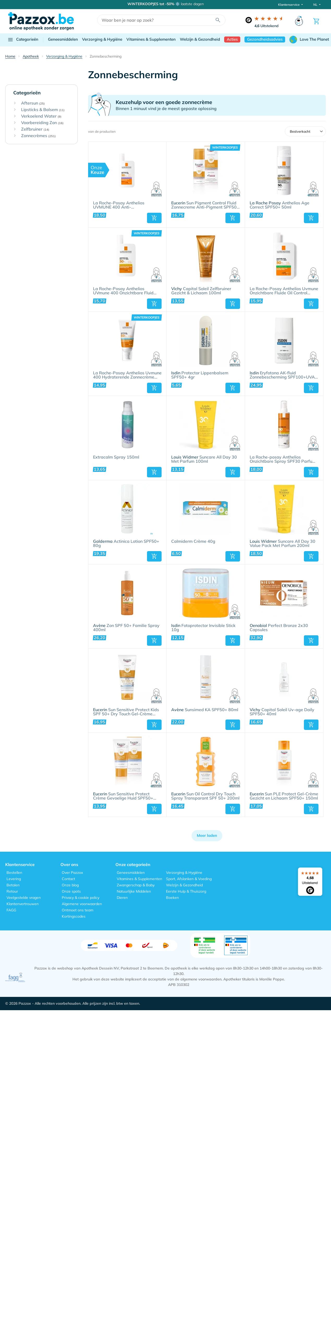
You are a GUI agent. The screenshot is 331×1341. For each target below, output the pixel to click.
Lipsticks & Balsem (43, 109)
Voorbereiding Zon (42, 122)
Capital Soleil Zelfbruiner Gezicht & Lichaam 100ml (201, 291)
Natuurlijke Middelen (134, 891)
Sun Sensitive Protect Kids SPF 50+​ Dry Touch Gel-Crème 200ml (126, 712)
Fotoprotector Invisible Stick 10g (203, 627)
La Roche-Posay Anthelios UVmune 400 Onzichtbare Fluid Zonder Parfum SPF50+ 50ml (123, 291)
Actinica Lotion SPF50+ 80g (126, 543)
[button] (154, 218)
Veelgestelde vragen (24, 897)
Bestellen (14, 872)
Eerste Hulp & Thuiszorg (186, 891)
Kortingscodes (73, 916)
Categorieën (22, 39)
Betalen (13, 885)
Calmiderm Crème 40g (193, 541)
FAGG (11, 910)
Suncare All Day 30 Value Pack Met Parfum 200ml (282, 543)
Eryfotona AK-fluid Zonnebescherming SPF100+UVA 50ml (282, 375)
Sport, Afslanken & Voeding (189, 878)
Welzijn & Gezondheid (200, 39)
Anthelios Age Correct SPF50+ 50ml (279, 205)
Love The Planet (309, 40)
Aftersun (33, 103)
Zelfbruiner (35, 129)
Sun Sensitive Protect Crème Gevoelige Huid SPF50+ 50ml (123, 796)
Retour (12, 891)
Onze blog (70, 885)
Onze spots (71, 891)
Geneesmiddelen (63, 39)
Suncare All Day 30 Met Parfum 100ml (204, 459)
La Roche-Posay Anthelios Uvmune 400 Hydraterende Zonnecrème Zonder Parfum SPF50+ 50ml (127, 375)
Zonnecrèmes (38, 135)
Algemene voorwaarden (82, 903)
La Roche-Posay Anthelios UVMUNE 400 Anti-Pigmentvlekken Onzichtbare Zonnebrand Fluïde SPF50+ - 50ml (126, 205)
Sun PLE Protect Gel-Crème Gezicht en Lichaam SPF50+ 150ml (284, 796)
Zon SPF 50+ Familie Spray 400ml (126, 627)
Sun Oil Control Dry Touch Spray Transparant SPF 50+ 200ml (205, 796)
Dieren (122, 897)
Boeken (172, 897)
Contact (68, 878)
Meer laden (207, 835)
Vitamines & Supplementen (151, 39)
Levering (14, 878)
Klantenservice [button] (289, 5)
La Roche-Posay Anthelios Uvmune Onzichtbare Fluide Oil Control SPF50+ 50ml (284, 291)
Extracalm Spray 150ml (116, 457)
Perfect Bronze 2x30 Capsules (279, 627)
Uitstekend (266, 25)
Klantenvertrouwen (23, 903)
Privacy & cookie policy (80, 897)
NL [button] (315, 5)
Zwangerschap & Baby (136, 885)
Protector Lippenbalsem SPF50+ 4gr (199, 375)
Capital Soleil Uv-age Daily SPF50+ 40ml (282, 712)
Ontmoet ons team (77, 910)
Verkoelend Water (41, 116)
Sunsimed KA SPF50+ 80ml (204, 710)
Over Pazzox (72, 872)
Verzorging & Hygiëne (102, 39)
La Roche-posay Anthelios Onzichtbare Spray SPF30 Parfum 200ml (283, 459)
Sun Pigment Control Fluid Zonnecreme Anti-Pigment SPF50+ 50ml (205, 205)
